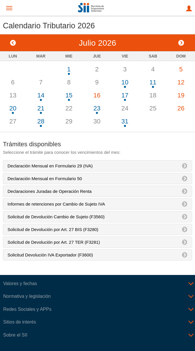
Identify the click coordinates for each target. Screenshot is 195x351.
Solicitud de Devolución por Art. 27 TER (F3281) (54, 242)
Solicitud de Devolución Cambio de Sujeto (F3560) (56, 216)
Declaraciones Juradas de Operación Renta (50, 191)
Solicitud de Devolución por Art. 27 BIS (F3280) (53, 229)
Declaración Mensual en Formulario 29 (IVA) (50, 165)
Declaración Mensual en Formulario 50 (45, 178)
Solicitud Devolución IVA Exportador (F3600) (50, 254)
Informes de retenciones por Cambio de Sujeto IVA (56, 204)
